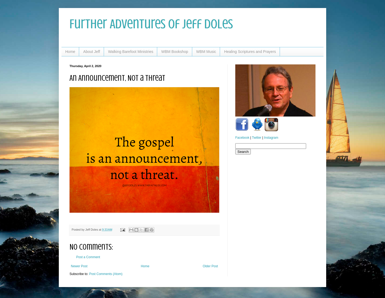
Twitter (256, 138)
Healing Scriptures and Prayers (250, 51)
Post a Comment (88, 257)
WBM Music (206, 51)
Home (70, 51)
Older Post (210, 266)
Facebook (242, 138)
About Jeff (91, 51)
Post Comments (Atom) (105, 274)
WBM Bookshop (174, 51)
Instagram (271, 138)
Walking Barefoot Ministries (130, 51)
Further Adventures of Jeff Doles (151, 24)
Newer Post (79, 266)
